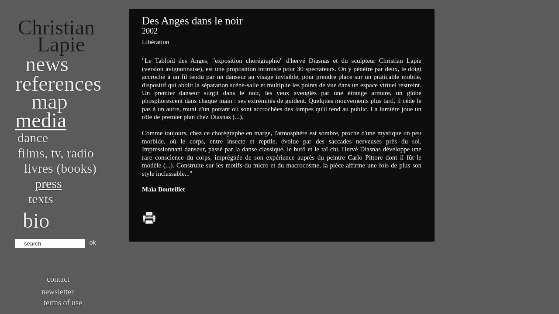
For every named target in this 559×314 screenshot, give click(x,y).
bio (36, 220)
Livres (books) (60, 168)
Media (40, 120)
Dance (32, 137)
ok (93, 242)
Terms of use (63, 302)
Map (49, 101)
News (47, 63)
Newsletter (57, 291)
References (58, 83)
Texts (40, 198)
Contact (58, 279)
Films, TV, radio (55, 153)
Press (48, 183)
